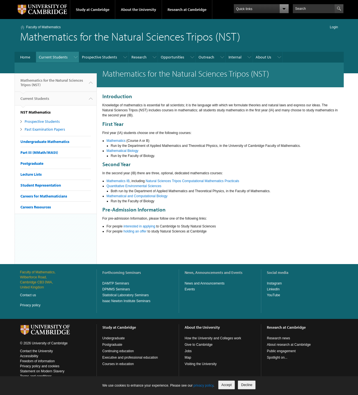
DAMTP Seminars (115, 283)
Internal (235, 57)
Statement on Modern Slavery (42, 371)
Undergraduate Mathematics (44, 141)
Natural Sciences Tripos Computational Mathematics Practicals (192, 181)
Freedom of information (37, 361)
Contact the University (36, 351)
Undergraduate (113, 338)
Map (188, 357)
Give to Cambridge (199, 345)
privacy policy (203, 385)
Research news (278, 338)
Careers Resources (35, 207)
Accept (227, 385)
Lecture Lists (31, 174)
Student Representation (40, 185)
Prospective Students (99, 57)
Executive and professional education (130, 357)
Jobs (188, 351)
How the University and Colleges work (213, 338)
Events (190, 289)
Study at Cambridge (92, 9)
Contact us (28, 295)
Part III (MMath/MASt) (39, 152)
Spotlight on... (277, 357)
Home (25, 57)
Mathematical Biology (122, 151)
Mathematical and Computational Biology (137, 196)
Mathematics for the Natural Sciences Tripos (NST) (51, 85)
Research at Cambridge (187, 9)
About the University (138, 9)
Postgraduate (31, 163)
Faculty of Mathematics (43, 27)
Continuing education (118, 351)
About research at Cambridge (289, 345)
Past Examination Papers (45, 129)
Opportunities (172, 57)
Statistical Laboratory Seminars (125, 295)
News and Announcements (205, 283)
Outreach (206, 57)
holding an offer (135, 231)
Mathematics (116, 141)
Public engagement (281, 351)
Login (334, 27)
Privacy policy (30, 305)
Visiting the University (201, 364)
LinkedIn (273, 289)
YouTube (273, 295)
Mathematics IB (118, 181)
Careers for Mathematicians (43, 196)
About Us (263, 57)
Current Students (53, 57)
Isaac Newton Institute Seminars (126, 301)
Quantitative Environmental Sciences (134, 186)
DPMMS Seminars (116, 289)
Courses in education (118, 364)
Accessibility (29, 356)
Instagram (274, 283)
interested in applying (139, 226)
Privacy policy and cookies (40, 366)
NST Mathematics (35, 112)
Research (139, 57)
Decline (246, 385)
